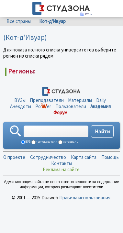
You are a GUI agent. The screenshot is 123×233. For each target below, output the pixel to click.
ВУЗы (20, 100)
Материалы (80, 100)
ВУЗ (27, 141)
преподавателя (46, 141)
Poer (43, 106)
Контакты (61, 163)
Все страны (18, 21)
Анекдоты (20, 106)
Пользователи (70, 106)
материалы (70, 141)
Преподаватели (47, 100)
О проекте (14, 157)
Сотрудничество (48, 157)
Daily (101, 100)
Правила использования (84, 197)
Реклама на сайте (61, 169)
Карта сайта (83, 157)
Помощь (110, 157)
